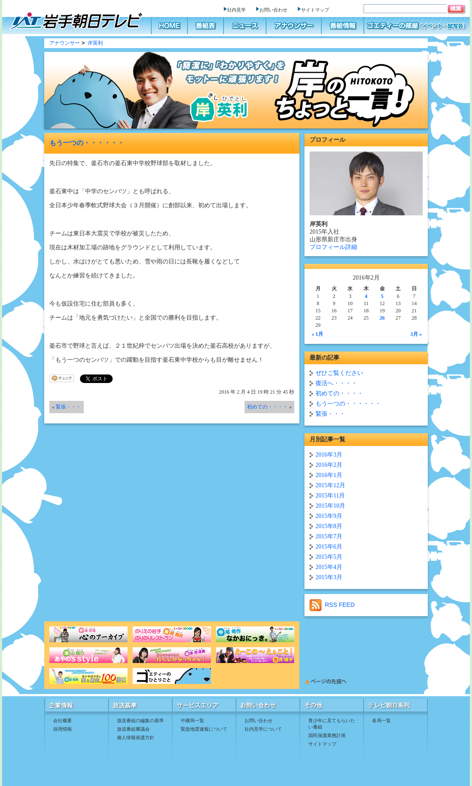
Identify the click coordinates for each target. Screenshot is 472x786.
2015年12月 (330, 485)
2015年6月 (329, 546)
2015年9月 (329, 516)
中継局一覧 (192, 720)
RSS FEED (332, 604)
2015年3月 (329, 577)
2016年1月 (329, 475)
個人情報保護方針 (135, 737)
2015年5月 (329, 557)
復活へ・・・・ (336, 383)
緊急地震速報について (204, 729)
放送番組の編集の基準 (140, 720)
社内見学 (236, 9)
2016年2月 (329, 465)
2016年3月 (329, 455)
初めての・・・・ (267, 407)
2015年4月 (329, 567)
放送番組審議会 (133, 729)
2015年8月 (329, 526)
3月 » (416, 334)
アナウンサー (64, 43)
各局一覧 (381, 720)
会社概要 (62, 720)
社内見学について (263, 729)
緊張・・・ (68, 407)
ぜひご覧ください (339, 373)
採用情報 (62, 729)
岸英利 (95, 43)
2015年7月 (329, 536)
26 (382, 318)
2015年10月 (330, 506)
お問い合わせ (273, 9)
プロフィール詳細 (333, 247)
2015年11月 (330, 495)
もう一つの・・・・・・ (86, 142)
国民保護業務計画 (327, 735)
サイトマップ (315, 9)
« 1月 (317, 334)
